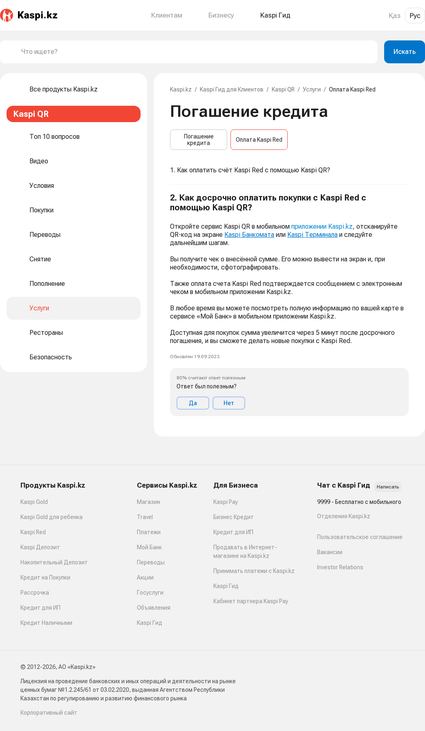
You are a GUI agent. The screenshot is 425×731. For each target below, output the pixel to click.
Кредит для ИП (40, 607)
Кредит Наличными (46, 623)
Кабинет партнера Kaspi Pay (250, 601)
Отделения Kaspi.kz (343, 516)
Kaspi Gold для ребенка (51, 517)
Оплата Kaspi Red (259, 139)
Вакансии (329, 552)
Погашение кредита (199, 139)
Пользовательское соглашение (360, 537)
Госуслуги (150, 592)
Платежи (149, 532)
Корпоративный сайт (48, 712)
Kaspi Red (33, 532)
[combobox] (196, 52)
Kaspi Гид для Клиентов (232, 89)
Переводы (151, 562)
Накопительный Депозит (54, 562)
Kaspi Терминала (312, 234)
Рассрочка (34, 592)
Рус (415, 15)
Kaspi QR (283, 89)
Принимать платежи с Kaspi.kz (254, 571)
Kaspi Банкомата (249, 234)
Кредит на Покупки (45, 577)
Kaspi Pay (225, 502)
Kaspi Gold (34, 502)
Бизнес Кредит (233, 517)
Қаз (394, 15)
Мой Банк (149, 547)
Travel (145, 517)
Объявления (153, 607)
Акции (145, 577)
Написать (388, 487)
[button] (289, 304)
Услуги (312, 89)
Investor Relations (340, 567)
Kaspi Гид (149, 623)
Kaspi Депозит (40, 547)
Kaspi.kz (181, 89)
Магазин (148, 502)
